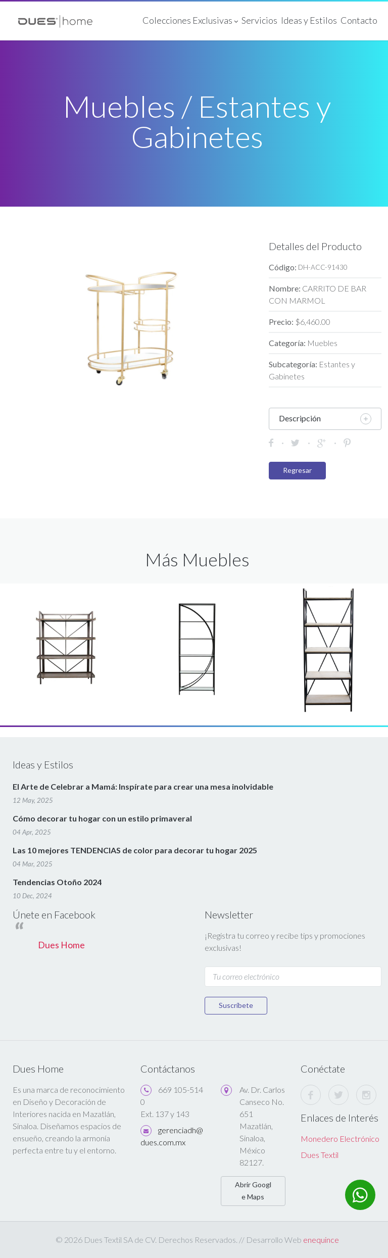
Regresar (297, 470)
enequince (321, 1239)
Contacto (359, 20)
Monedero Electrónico (340, 1138)
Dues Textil (319, 1154)
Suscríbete (236, 1005)
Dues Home (61, 945)
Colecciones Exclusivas (190, 21)
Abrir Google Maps (253, 1190)
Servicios (259, 20)
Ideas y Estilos (309, 20)
